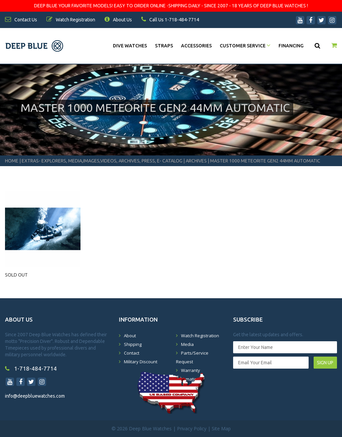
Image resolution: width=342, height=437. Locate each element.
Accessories (196, 45)
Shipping (133, 344)
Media (187, 344)
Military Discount (140, 362)
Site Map (221, 428)
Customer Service (245, 45)
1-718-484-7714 (31, 368)
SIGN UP (325, 362)
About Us (118, 19)
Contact (131, 353)
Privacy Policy (191, 428)
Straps (164, 45)
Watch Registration (200, 336)
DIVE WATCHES (130, 45)
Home (11, 160)
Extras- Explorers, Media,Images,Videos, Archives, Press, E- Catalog (102, 160)
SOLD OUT (16, 275)
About (130, 336)
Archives (196, 160)
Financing (291, 45)
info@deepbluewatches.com (35, 396)
